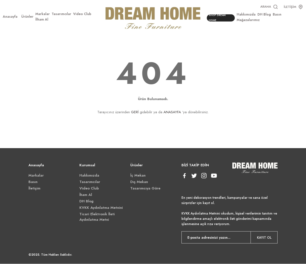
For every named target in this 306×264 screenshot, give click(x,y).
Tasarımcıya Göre (145, 188)
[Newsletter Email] (229, 238)
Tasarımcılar (89, 182)
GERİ (135, 112)
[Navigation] (27, 17)
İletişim (34, 188)
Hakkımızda (89, 175)
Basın (33, 182)
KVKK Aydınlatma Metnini (101, 207)
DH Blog (86, 201)
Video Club (89, 188)
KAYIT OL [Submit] (264, 237)
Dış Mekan (139, 182)
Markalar (36, 175)
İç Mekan (138, 175)
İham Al (85, 195)
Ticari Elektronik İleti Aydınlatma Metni (97, 217)
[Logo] (153, 17)
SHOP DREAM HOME (218, 18)
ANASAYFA (172, 112)
